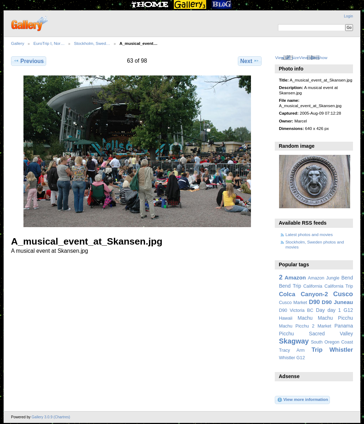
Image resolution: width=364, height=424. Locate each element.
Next (249, 61)
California (312, 286)
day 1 (334, 310)
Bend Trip (290, 286)
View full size (287, 57)
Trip (316, 349)
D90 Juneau (337, 302)
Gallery (17, 43)
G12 (348, 310)
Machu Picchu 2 (297, 326)
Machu (305, 318)
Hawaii (286, 318)
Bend (347, 278)
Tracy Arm (292, 350)
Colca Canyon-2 (303, 294)
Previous (29, 61)
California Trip (339, 286)
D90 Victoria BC (296, 310)
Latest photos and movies (309, 234)
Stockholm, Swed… (92, 43)
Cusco (343, 294)
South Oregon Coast (332, 342)
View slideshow (313, 57)
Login (348, 16)
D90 (314, 302)
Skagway (294, 341)
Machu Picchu (335, 318)
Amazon (295, 277)
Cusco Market (293, 302)
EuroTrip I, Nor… (49, 43)
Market (324, 326)
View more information (302, 400)
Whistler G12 (292, 357)
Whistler (341, 349)
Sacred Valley (331, 333)
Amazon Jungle (323, 278)
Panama (343, 326)
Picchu (286, 333)
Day (320, 310)
